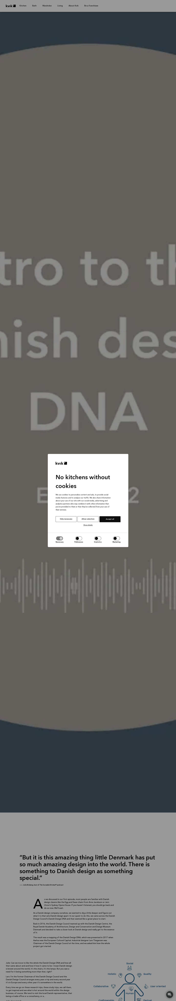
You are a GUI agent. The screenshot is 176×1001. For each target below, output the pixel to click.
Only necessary (66, 519)
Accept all (110, 519)
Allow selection (88, 519)
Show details (88, 525)
